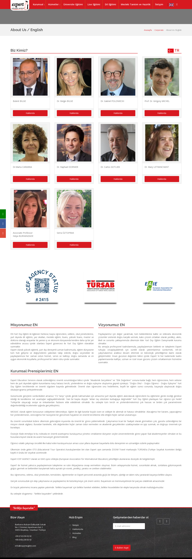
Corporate (159, 30)
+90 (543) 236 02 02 (23, 539)
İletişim (160, 4)
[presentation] (136, 537)
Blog (74, 537)
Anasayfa (148, 30)
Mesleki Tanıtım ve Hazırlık (137, 4)
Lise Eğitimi (95, 4)
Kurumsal (39, 4)
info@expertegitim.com (25, 545)
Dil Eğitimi (111, 4)
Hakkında (30, 113)
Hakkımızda (77, 529)
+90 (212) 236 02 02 (23, 536)
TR (173, 50)
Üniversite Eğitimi (74, 4)
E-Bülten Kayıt (122, 547)
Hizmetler (54, 4)
